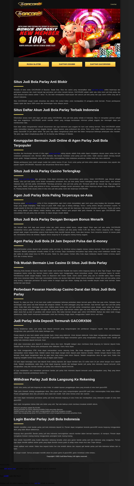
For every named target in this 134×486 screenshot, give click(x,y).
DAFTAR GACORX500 (100, 64)
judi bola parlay (98, 90)
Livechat (113, 4)
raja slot (37, 483)
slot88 (6, 476)
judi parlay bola (31, 203)
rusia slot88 (34, 64)
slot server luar (10, 469)
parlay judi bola (55, 153)
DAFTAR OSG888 (67, 64)
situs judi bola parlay (27, 179)
